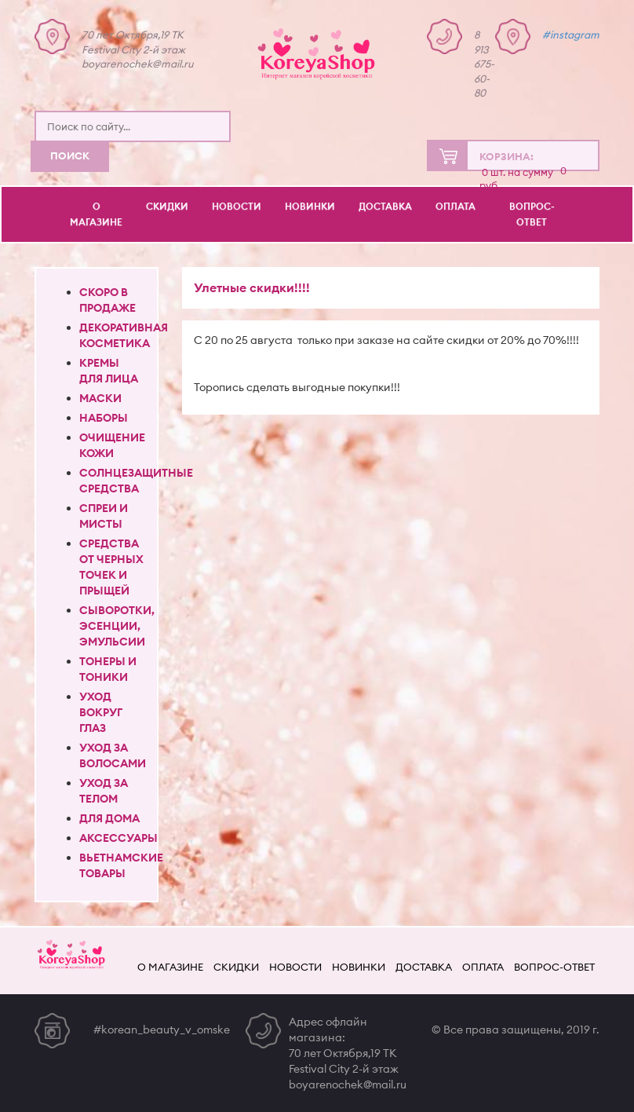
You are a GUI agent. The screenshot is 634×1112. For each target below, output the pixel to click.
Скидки (167, 206)
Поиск (69, 155)
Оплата (455, 206)
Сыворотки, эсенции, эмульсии (117, 626)
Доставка (385, 206)
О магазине (96, 214)
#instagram (570, 34)
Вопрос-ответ (532, 214)
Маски (100, 398)
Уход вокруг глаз (100, 712)
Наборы (103, 418)
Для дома (109, 818)
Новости (236, 206)
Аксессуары (118, 838)
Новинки (310, 206)
